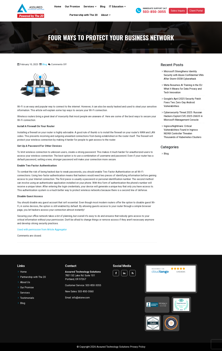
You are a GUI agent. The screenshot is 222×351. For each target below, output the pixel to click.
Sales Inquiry (178, 10)
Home (57, 6)
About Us (25, 282)
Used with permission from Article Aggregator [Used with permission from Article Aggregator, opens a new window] (42, 229)
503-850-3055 (154, 12)
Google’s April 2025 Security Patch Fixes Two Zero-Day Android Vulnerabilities (182, 102)
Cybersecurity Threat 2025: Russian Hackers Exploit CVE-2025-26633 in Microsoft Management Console (183, 116)
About (104, 15)
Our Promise (72, 6)
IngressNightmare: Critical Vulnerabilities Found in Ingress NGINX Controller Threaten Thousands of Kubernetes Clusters (182, 132)
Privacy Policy (137, 346)
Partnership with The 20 (83, 15)
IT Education (116, 6)
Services (89, 6)
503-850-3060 (86, 291)
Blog (102, 6)
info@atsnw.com (81, 297)
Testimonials (27, 297)
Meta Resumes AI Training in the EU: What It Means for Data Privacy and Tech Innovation (183, 89)
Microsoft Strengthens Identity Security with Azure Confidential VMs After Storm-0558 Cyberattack (184, 75)
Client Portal (196, 10)
